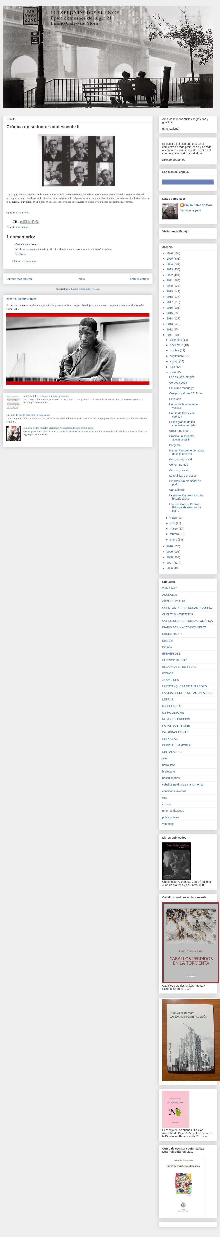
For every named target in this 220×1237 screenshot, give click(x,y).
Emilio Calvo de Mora (198, 205)
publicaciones (170, 817)
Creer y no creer (179, 430)
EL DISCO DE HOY (174, 660)
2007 (170, 562)
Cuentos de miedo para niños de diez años (28, 414)
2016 (170, 307)
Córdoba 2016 (178, 382)
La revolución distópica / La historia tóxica (186, 497)
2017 (170, 302)
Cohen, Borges (178, 464)
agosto (174, 361)
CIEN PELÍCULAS (173, 601)
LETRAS (167, 699)
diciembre (176, 339)
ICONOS (167, 673)
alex (164, 758)
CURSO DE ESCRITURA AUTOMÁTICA (187, 620)
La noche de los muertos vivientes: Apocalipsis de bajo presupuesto (58, 427)
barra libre (22, 226)
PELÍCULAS (170, 738)
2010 (170, 546)
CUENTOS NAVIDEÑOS (177, 614)
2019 (170, 291)
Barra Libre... (22, 212)
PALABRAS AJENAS (175, 732)
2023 (170, 269)
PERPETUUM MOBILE (176, 745)
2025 (170, 258)
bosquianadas (171, 778)
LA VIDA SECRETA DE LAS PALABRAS (187, 692)
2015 (170, 313)
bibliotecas (168, 771)
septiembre (177, 356)
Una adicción (177, 489)
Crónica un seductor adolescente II (181, 437)
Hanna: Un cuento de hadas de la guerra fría (186, 452)
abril (173, 523)
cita (164, 797)
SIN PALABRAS (172, 751)
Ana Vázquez (22, 243)
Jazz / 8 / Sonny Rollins (21, 298)
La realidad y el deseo (183, 475)
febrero (174, 534)
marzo (174, 528)
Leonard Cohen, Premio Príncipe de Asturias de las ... (185, 508)
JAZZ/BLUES (170, 679)
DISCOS (167, 640)
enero (174, 539)
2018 (170, 296)
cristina (166, 804)
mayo (173, 517)
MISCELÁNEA (171, 706)
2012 (170, 329)
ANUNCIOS (169, 594)
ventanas (168, 823)
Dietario (167, 647)
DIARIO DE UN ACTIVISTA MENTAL (185, 627)
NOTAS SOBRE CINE (176, 725)
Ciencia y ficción (179, 470)
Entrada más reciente (19, 278)
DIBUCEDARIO (172, 634)
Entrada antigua (139, 278)
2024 (170, 264)
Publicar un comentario (23, 261)
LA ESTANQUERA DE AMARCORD (184, 686)
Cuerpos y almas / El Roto (185, 393)
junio (173, 372)
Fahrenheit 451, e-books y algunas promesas (46, 395)
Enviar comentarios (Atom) (85, 288)
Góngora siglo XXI (180, 459)
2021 (170, 280)
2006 (170, 568)
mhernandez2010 (173, 810)
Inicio (81, 278)
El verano (175, 399)
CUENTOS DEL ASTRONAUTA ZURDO (187, 607)
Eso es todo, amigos (182, 377)
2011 (170, 334)
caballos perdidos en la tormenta (182, 784)
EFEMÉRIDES (171, 653)
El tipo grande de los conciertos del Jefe (182, 423)
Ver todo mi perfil (190, 210)
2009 (170, 551)
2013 (170, 323)
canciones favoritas (174, 791)
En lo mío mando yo (181, 388)
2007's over (169, 588)
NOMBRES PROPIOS (176, 719)
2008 (170, 557)
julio (173, 366)
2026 (170, 253)
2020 (170, 285)
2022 (170, 275)
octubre (175, 350)
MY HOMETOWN (173, 712)
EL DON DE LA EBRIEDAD (179, 666)
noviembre (177, 345)
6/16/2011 (20, 253)
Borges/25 (175, 445)
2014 (170, 318)
